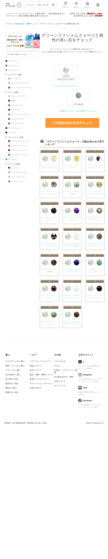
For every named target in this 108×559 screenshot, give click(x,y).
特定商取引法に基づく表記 (37, 423)
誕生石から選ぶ (12, 383)
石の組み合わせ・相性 (63, 377)
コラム (57, 366)
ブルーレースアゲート (19, 96)
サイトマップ (60, 386)
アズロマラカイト (14, 128)
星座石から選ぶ (12, 392)
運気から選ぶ (11, 388)
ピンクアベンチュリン (19, 146)
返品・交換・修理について (41, 374)
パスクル (9, 24)
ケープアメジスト (17, 182)
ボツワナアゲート (17, 119)
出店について (60, 381)
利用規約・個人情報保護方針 (15, 423)
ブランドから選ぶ (13, 370)
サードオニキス (16, 105)
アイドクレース (14, 66)
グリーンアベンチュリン (20, 141)
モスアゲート (16, 110)
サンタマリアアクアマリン (21, 83)
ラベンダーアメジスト (19, 172)
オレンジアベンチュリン (20, 155)
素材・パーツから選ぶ (15, 366)
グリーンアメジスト (18, 177)
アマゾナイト (13, 159)
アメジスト (15, 168)
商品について (35, 366)
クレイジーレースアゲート (21, 114)
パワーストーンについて (40, 361)
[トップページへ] (13, 7)
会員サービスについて (39, 379)
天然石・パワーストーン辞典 (65, 371)
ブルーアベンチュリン (19, 150)
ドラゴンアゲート (17, 124)
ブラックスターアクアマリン (21, 88)
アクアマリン (16, 79)
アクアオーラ (13, 70)
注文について (35, 370)
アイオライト (13, 61)
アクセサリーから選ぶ (15, 361)
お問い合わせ (35, 388)
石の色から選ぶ (12, 379)
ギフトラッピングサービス (41, 383)
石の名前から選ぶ (13, 374)
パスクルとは (60, 361)
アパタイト (12, 133)
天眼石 (13, 101)
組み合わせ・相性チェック (26, 24)
